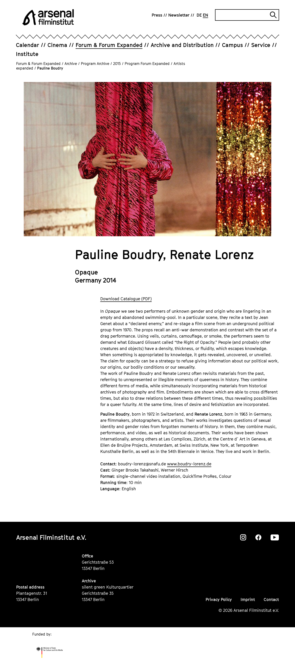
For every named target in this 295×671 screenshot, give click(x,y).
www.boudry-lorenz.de (189, 463)
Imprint (248, 599)
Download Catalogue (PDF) (126, 298)
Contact (271, 599)
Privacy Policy (219, 599)
